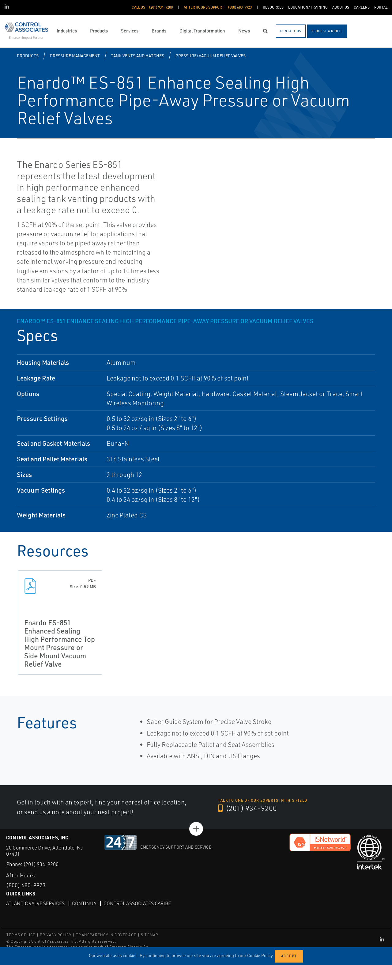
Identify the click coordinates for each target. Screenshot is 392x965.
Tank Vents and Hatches (137, 55)
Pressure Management (75, 55)
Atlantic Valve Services (35, 903)
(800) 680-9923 (26, 885)
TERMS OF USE (20, 935)
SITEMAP (149, 935)
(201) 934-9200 (247, 808)
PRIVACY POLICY (55, 935)
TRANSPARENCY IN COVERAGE (106, 935)
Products (28, 55)
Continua (84, 903)
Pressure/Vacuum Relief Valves (210, 55)
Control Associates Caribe (137, 903)
